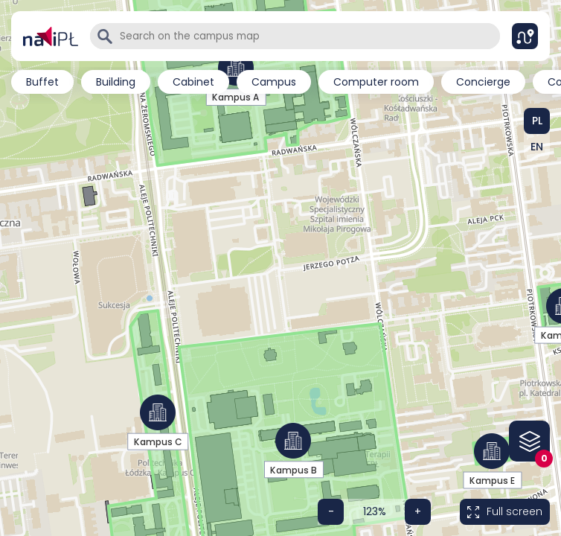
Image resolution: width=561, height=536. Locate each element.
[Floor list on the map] (529, 441)
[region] (280, 85)
